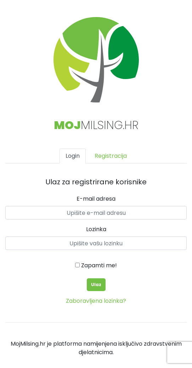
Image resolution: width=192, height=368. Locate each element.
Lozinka (96, 229)
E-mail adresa (96, 199)
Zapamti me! (96, 265)
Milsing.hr (96, 125)
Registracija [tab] (111, 156)
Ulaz (96, 284)
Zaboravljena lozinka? (96, 301)
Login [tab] (73, 156)
